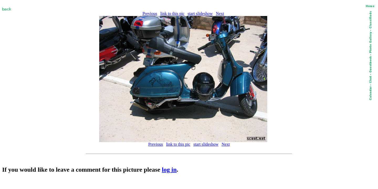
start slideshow (200, 13)
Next (220, 13)
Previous (150, 13)
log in (169, 169)
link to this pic (172, 13)
